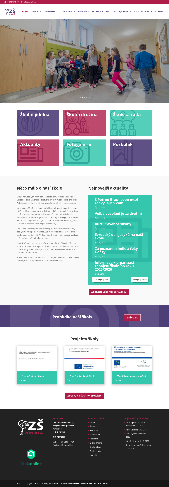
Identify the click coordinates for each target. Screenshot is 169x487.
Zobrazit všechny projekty (84, 395)
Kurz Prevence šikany (113, 224)
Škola (35, 12)
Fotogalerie (65, 12)
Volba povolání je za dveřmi (118, 213)
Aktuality (49, 12)
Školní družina (100, 12)
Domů (25, 12)
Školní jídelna (120, 12)
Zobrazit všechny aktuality (108, 291)
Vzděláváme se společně (131, 376)
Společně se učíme (33, 376)
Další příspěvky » (140, 279)
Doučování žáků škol (82, 376)
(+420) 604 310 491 (12, 2)
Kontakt (160, 12)
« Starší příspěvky (100, 279)
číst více (23, 380)
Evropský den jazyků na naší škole (119, 236)
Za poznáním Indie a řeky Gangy (116, 250)
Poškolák (83, 12)
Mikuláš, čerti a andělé (135, 433)
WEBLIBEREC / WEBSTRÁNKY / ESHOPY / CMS (88, 483)
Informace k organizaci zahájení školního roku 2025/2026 (114, 266)
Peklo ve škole (132, 429)
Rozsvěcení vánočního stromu (138, 445)
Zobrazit (132, 317)
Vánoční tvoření (132, 441)
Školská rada (141, 12)
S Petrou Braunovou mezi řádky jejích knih (116, 201)
